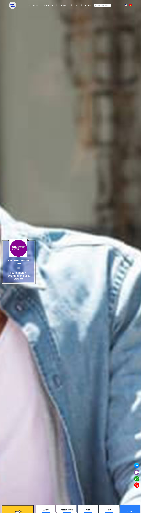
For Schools (48, 5)
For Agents (64, 5)
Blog (76, 5)
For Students (33, 5)
